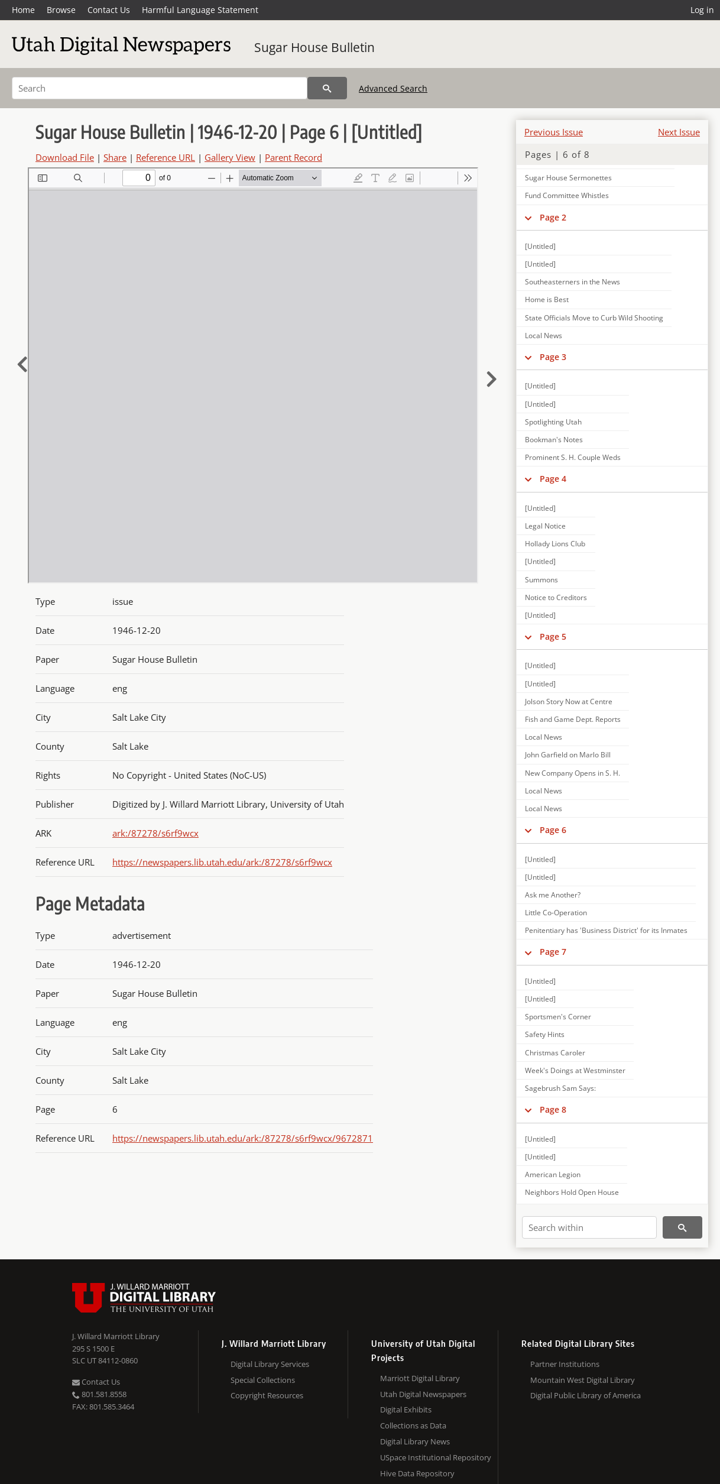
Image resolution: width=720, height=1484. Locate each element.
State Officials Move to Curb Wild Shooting (594, 318)
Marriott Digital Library (420, 1378)
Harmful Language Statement (200, 9)
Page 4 (553, 478)
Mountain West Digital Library (582, 1380)
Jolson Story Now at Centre (568, 701)
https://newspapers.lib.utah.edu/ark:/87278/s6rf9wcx (222, 862)
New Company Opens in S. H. (572, 773)
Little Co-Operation (556, 913)
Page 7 (553, 951)
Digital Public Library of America (585, 1395)
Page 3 (553, 356)
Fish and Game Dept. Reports (573, 719)
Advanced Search (393, 88)
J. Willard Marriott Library (116, 1336)
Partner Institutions (564, 1364)
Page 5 (553, 636)
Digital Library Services (270, 1364)
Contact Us (108, 9)
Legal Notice (545, 526)
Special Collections (263, 1380)
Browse (61, 9)
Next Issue (679, 132)
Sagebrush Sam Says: (560, 1088)
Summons (541, 580)
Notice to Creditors (556, 597)
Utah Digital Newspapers (423, 1394)
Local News (543, 336)
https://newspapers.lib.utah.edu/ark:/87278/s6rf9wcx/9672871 (242, 1138)
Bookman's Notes (554, 440)
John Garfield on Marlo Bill (568, 755)
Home (23, 9)
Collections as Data (413, 1425)
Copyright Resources (267, 1395)
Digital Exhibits (406, 1409)
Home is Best (547, 299)
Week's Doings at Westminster (575, 1070)
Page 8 (553, 1109)
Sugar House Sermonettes (568, 178)
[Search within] (589, 1227)
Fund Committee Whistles (567, 195)
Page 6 (553, 829)
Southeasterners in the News (572, 282)
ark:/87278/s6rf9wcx (155, 833)
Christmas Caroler (555, 1053)
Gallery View (230, 157)
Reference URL (165, 157)
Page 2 (553, 217)
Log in (702, 9)
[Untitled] (540, 246)
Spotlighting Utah (553, 422)
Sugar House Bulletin (314, 47)
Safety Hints (545, 1034)
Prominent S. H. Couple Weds (573, 457)
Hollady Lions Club (555, 544)
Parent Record (293, 157)
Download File (64, 157)
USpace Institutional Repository (435, 1457)
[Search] (159, 88)
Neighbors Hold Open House (572, 1192)
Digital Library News (415, 1441)
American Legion (552, 1174)
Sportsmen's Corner (558, 1017)
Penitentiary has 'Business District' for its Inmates (606, 930)
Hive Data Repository (417, 1473)
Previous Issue (553, 132)
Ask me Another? (552, 895)
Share (115, 157)
